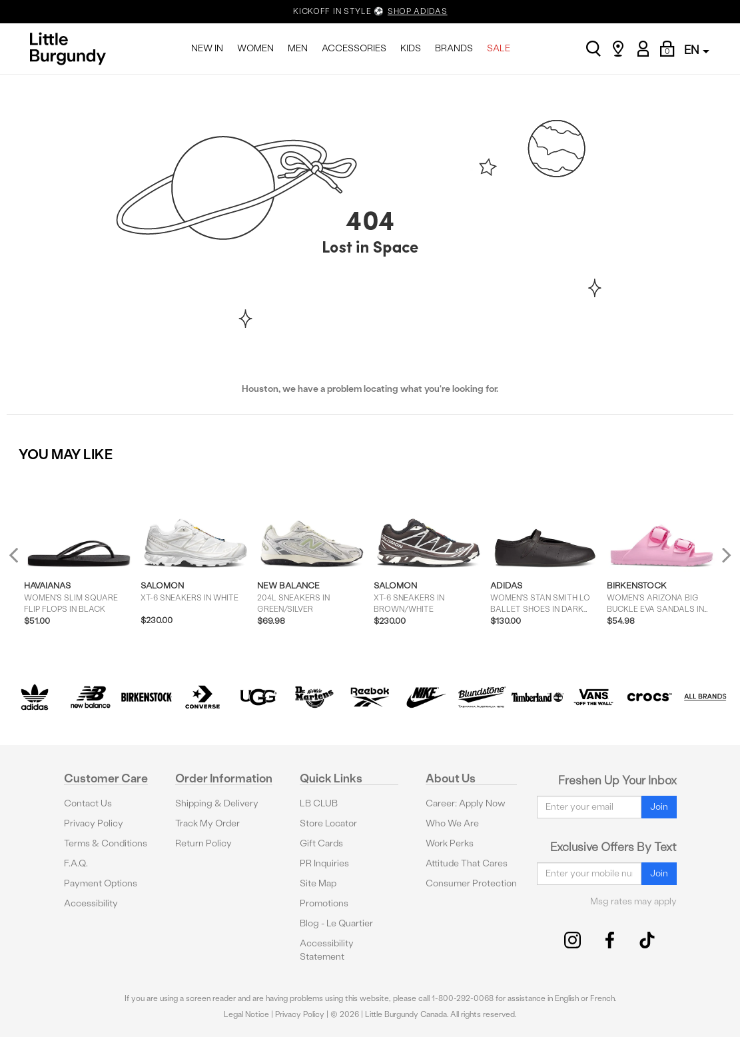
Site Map (318, 883)
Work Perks (450, 843)
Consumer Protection (471, 883)
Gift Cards (321, 843)
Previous (22, 560)
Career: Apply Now (466, 803)
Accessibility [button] (91, 903)
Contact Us (88, 803)
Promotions (324, 903)
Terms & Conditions (105, 843)
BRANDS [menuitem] (454, 48)
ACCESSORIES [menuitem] (354, 48)
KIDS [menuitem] (410, 48)
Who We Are (452, 823)
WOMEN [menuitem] (255, 48)
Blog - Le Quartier (336, 923)
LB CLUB (319, 803)
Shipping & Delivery (216, 803)
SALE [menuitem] (498, 48)
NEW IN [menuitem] (207, 48)
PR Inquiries (324, 863)
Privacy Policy (93, 823)
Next (723, 555)
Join (659, 806)
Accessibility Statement (327, 950)
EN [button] (696, 50)
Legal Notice (246, 1014)
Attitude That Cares (467, 863)
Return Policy (203, 843)
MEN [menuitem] (298, 48)
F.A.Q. (76, 863)
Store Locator (328, 823)
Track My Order (207, 823)
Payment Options (100, 883)
